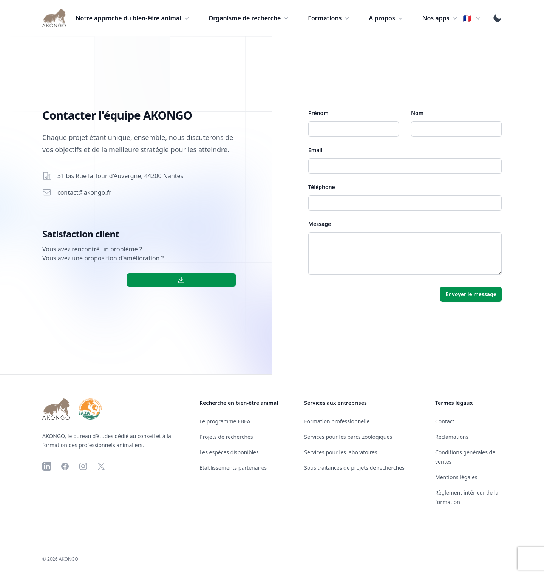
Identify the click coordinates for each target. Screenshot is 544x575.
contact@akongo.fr (84, 192)
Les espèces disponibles (229, 452)
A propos (386, 18)
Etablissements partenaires (233, 467)
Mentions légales (456, 477)
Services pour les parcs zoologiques (348, 436)
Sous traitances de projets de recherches (354, 467)
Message (319, 224)
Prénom (318, 113)
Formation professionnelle (336, 421)
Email (315, 150)
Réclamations (451, 436)
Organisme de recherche (249, 18)
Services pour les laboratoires (340, 452)
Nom (417, 113)
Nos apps (440, 18)
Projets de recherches (226, 436)
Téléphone (321, 187)
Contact (444, 421)
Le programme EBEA (224, 421)
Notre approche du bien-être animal (133, 18)
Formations (329, 18)
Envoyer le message (470, 294)
